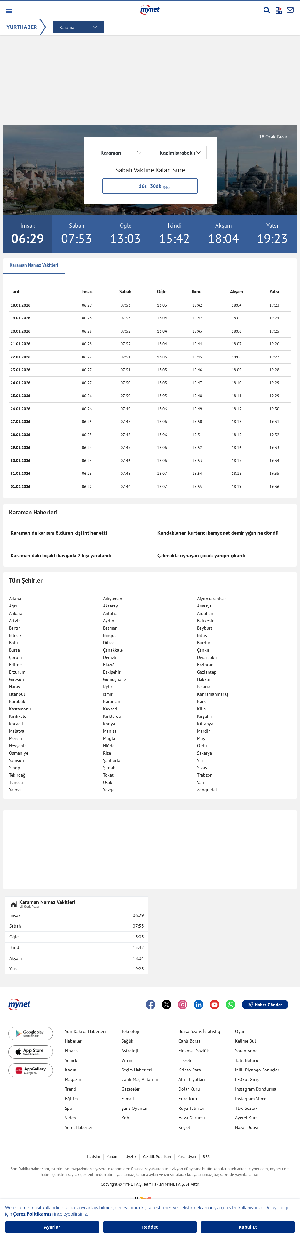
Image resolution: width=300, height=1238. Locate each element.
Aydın (108, 620)
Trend (70, 1089)
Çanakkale (113, 650)
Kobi (126, 1118)
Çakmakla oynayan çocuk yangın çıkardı (201, 555)
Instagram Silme (250, 1098)
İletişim (93, 1156)
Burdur (203, 643)
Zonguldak (207, 790)
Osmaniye (18, 753)
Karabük (17, 701)
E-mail (128, 1098)
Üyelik (130, 1156)
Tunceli (16, 782)
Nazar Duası (246, 1127)
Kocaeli (16, 723)
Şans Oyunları (135, 1108)
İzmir (108, 694)
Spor (69, 1108)
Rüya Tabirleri (192, 1108)
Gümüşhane (114, 679)
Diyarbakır (207, 657)
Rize (107, 753)
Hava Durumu (191, 1118)
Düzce (108, 643)
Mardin (204, 731)
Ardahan (205, 613)
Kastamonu (20, 709)
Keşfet (184, 1127)
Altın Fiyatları (191, 1079)
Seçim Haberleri (137, 1070)
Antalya (110, 613)
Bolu (13, 643)
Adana (15, 598)
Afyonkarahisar (211, 598)
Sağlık (127, 1041)
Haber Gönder (265, 1004)
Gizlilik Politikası (157, 1156)
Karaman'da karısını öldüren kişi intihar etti (59, 532)
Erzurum (17, 672)
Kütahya (205, 723)
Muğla (109, 738)
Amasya (204, 606)
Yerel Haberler (78, 1127)
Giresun (16, 679)
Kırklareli (112, 716)
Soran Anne (246, 1051)
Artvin (15, 620)
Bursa (14, 650)
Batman (110, 628)
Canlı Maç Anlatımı (140, 1079)
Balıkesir (205, 620)
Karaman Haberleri (33, 512)
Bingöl (109, 635)
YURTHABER (21, 27)
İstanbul (17, 694)
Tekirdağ (17, 775)
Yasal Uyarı (187, 1156)
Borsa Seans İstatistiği (200, 1031)
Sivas (202, 768)
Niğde (108, 745)
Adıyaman (112, 598)
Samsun (16, 760)
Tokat (108, 775)
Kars (201, 701)
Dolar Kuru (189, 1089)
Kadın (70, 1070)
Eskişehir (112, 672)
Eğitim (71, 1098)
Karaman (111, 701)
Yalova (15, 790)
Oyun (240, 1031)
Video (70, 1118)
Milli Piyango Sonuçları (257, 1070)
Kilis (201, 709)
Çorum (15, 657)
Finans (71, 1051)
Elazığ (109, 665)
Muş (201, 738)
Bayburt (204, 628)
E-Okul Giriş (247, 1079)
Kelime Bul (245, 1041)
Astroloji (130, 1051)
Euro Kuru (188, 1098)
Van (200, 782)
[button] (8, 11)
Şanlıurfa (111, 760)
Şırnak (109, 768)
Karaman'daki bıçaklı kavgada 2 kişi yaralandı (61, 555)
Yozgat (109, 790)
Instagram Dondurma (255, 1089)
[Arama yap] (266, 10)
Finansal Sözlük (193, 1051)
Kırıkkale (17, 716)
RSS (206, 1156)
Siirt (201, 760)
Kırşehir (204, 716)
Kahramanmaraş (212, 694)
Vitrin (127, 1060)
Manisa (110, 731)
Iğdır (107, 687)
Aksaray (110, 606)
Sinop (14, 768)
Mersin (15, 738)
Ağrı (13, 606)
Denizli (109, 657)
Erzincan (205, 665)
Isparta (203, 687)
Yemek (71, 1060)
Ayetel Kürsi (247, 1118)
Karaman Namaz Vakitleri (34, 265)
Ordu (202, 745)
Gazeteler (131, 1089)
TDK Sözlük (246, 1108)
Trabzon (205, 775)
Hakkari (204, 679)
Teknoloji (130, 1031)
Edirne (15, 665)
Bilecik (15, 635)
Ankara (15, 613)
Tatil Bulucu (246, 1060)
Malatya (16, 731)
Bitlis (202, 635)
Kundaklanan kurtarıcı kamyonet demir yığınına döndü (218, 532)
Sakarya (204, 753)
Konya (109, 723)
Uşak (107, 782)
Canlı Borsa (189, 1041)
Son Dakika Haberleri (85, 1031)
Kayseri (110, 709)
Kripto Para (189, 1070)
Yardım (113, 1156)
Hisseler (186, 1060)
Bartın (15, 628)
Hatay (14, 687)
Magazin (73, 1079)
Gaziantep (207, 672)
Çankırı (204, 650)
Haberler (73, 1041)
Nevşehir (17, 745)
